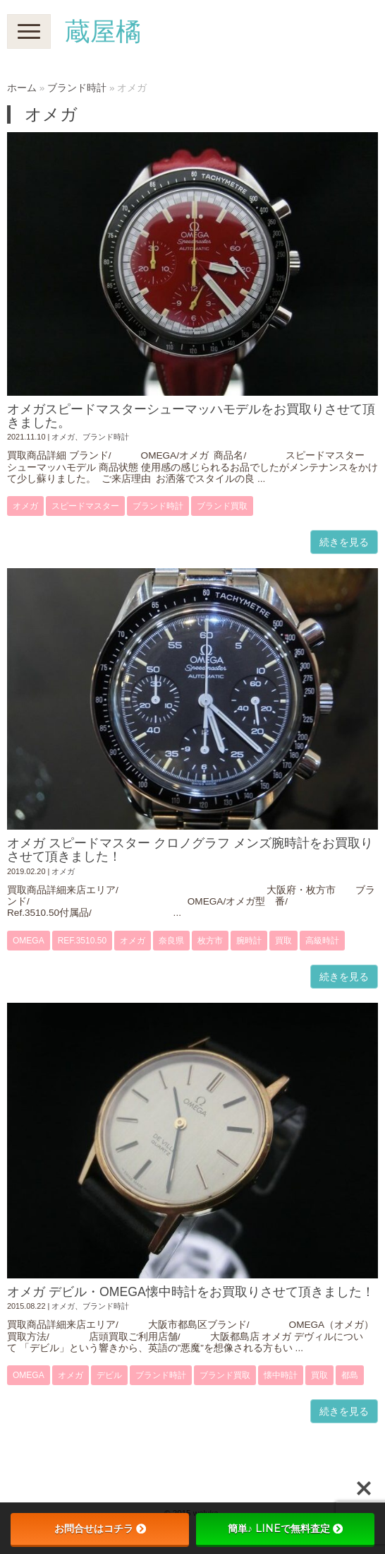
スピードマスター (85, 506)
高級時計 (322, 941)
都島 (349, 1375)
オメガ (63, 436)
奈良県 (171, 941)
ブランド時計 (76, 88)
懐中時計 (281, 1375)
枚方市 (210, 941)
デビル (109, 1375)
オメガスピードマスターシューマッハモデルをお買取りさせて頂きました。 (191, 416)
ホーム (22, 88)
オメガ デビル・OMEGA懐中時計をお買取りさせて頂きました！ (190, 1292)
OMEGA (28, 941)
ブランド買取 (222, 506)
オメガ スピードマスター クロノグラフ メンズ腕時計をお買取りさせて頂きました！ (190, 850)
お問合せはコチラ (100, 1528)
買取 (283, 941)
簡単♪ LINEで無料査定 (285, 1528)
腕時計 (249, 941)
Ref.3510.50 (82, 941)
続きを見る (344, 542)
